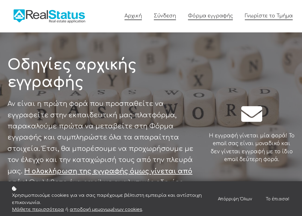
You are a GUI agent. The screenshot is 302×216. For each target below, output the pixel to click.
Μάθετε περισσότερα (38, 209)
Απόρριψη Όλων (233, 199)
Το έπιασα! (277, 199)
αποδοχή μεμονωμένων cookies (106, 209)
